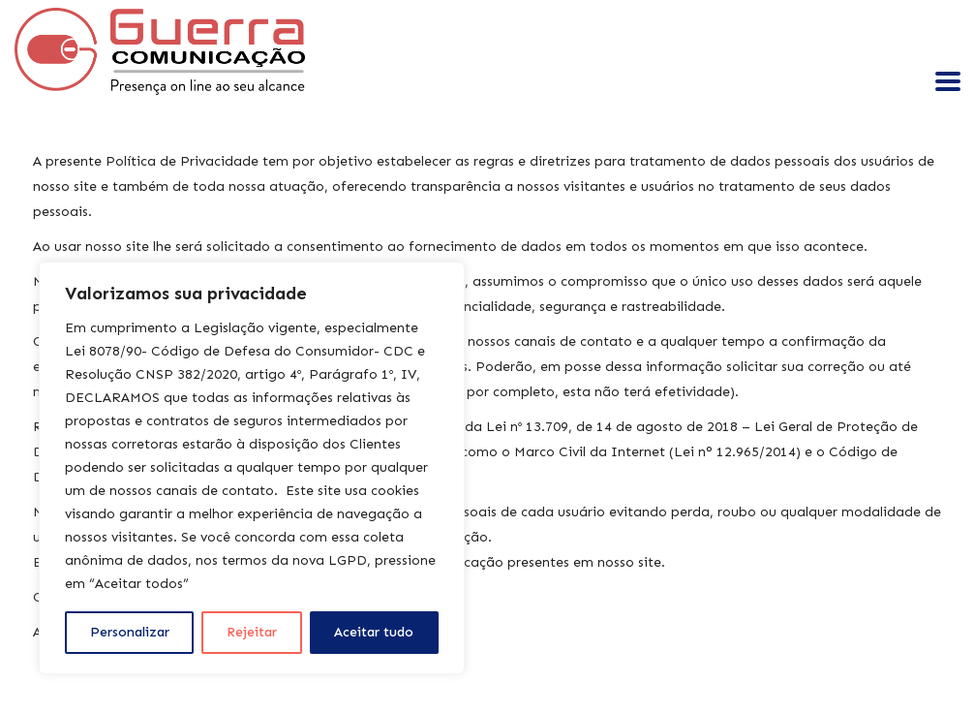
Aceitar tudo (373, 632)
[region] (252, 468)
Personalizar (129, 632)
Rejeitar (252, 632)
